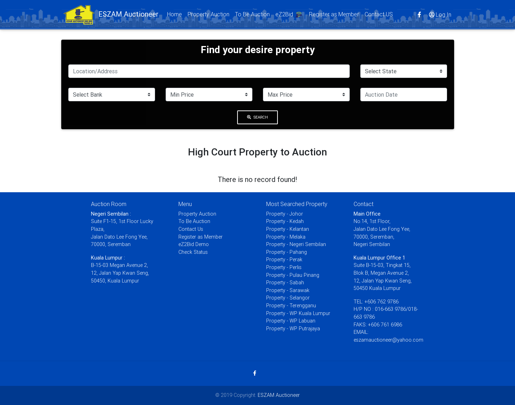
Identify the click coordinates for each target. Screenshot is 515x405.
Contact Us (190, 229)
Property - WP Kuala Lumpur (298, 313)
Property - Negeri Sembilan (296, 244)
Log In (439, 15)
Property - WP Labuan (290, 321)
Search (257, 117)
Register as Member (334, 15)
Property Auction (208, 15)
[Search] (209, 71)
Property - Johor (284, 214)
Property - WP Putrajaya (293, 328)
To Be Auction (252, 15)
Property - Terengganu (291, 305)
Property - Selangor (288, 298)
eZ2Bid (289, 16)
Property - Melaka (285, 237)
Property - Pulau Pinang (292, 275)
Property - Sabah (285, 282)
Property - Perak (284, 259)
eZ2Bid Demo (193, 244)
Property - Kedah (285, 221)
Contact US (379, 15)
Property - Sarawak (287, 290)
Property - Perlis (284, 267)
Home (176, 15)
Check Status (193, 252)
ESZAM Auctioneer (279, 395)
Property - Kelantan (287, 229)
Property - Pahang (286, 252)
